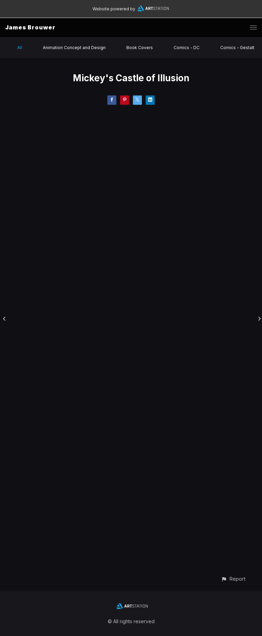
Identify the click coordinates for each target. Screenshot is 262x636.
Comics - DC (187, 47)
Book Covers (139, 47)
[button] (233, 579)
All (19, 47)
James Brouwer (30, 27)
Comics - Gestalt (237, 47)
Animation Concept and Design (74, 47)
